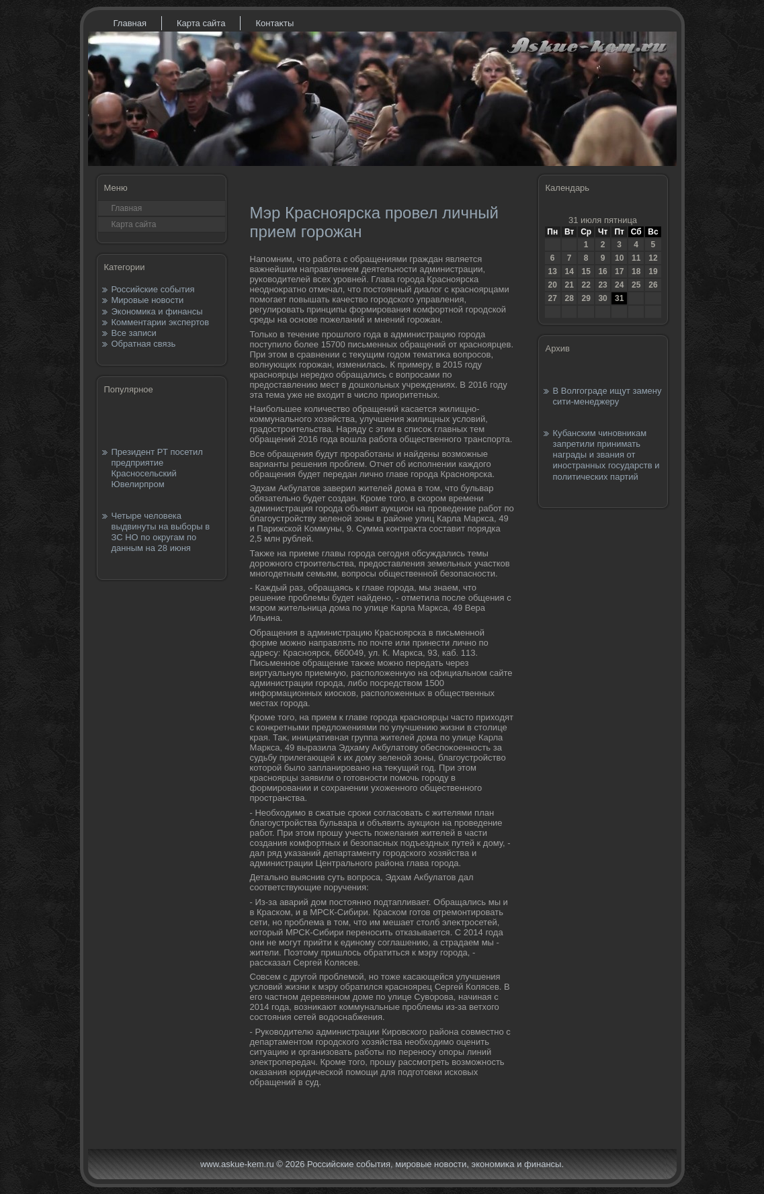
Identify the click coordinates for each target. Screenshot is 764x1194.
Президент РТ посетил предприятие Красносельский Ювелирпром (157, 468)
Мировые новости (148, 300)
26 (652, 285)
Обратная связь (144, 344)
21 (568, 285)
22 (585, 285)
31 (619, 298)
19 (652, 271)
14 (568, 271)
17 (619, 271)
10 (619, 258)
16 (602, 271)
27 (552, 298)
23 (602, 285)
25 (636, 285)
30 (602, 298)
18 (636, 271)
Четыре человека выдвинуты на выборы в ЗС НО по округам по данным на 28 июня (161, 532)
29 (585, 298)
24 (619, 285)
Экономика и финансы (157, 311)
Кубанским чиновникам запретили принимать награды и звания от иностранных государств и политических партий (606, 455)
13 (552, 271)
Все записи (134, 333)
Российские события (153, 289)
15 (585, 271)
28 (568, 298)
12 (652, 258)
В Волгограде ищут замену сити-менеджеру (607, 396)
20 (552, 285)
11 (636, 258)
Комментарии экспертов (161, 322)
